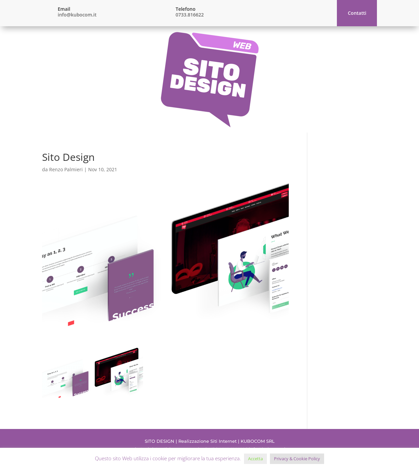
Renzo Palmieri (66, 169)
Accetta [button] (255, 459)
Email (64, 9)
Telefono (186, 9)
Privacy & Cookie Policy (297, 459)
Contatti (357, 13)
